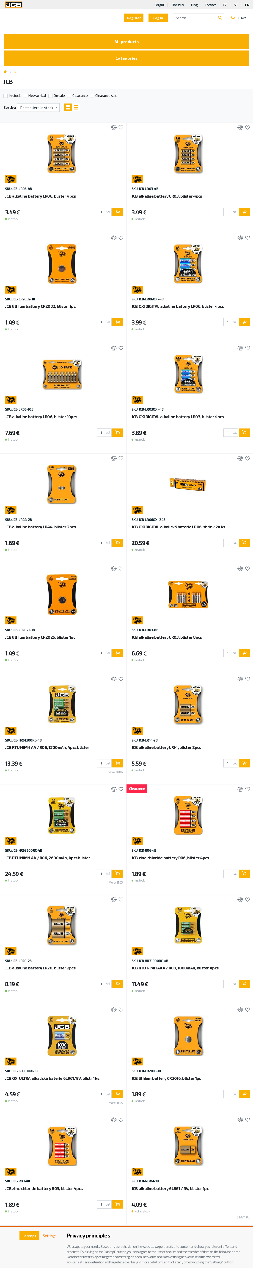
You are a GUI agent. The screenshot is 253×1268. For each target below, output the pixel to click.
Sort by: (9, 107)
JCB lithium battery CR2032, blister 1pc (40, 306)
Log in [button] (158, 18)
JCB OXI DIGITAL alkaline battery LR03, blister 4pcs (178, 416)
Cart (238, 18)
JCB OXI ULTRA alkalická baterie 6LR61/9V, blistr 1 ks (52, 1078)
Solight (159, 5)
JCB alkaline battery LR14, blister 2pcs (166, 747)
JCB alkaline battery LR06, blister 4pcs (40, 196)
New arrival (37, 95)
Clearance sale (106, 95)
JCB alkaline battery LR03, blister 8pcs (167, 637)
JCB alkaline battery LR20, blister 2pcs (40, 967)
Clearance (80, 95)
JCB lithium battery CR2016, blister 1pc (166, 1078)
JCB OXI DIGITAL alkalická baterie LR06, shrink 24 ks (178, 526)
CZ (225, 5)
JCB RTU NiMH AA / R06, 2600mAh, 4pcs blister (47, 857)
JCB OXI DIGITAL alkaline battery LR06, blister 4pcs (178, 306)
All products (126, 41)
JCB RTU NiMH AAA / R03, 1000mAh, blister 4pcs (175, 967)
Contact (210, 5)
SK (236, 5)
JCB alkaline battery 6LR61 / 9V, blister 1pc (170, 1188)
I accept (29, 1235)
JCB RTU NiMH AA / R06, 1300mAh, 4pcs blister (47, 747)
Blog (194, 5)
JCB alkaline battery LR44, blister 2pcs (40, 526)
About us (177, 5)
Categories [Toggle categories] (127, 58)
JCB (16, 72)
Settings (50, 1235)
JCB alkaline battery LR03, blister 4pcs (167, 196)
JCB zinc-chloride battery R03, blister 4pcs (43, 1188)
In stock (14, 95)
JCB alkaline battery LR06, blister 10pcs (41, 416)
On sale (59, 95)
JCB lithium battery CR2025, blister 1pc (40, 637)
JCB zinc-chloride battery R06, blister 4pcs (170, 857)
